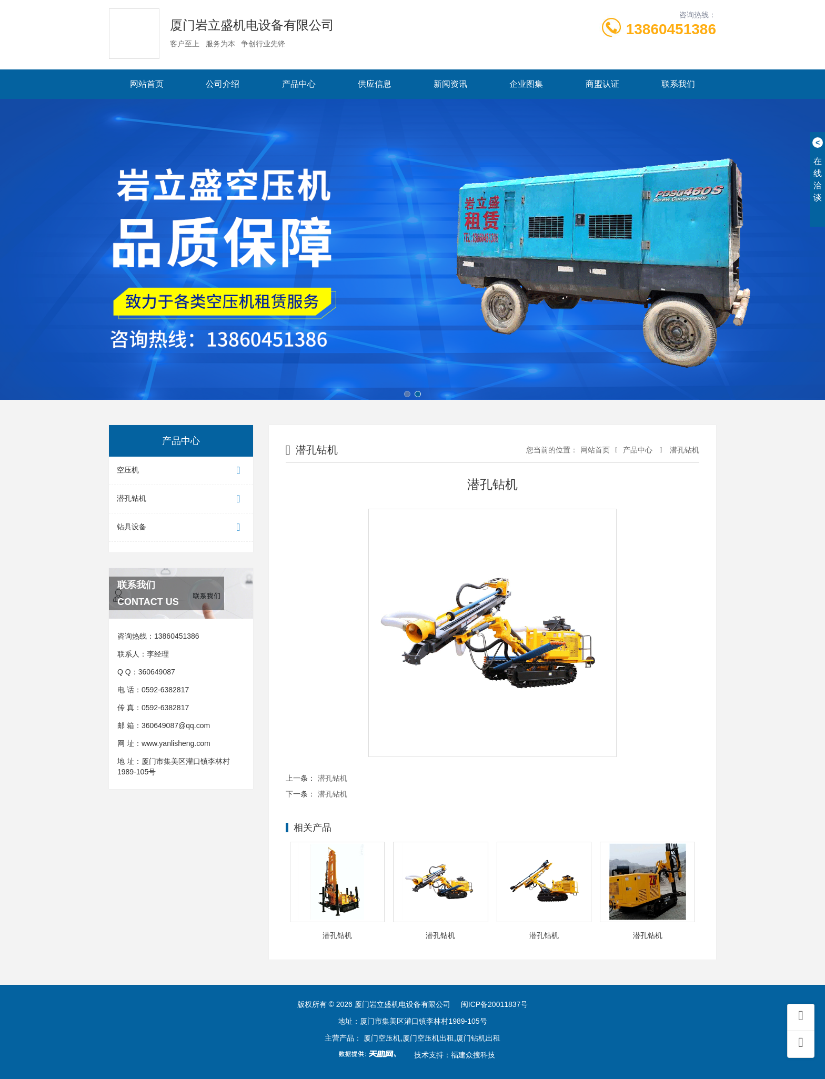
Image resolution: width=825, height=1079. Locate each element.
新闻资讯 (450, 83)
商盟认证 (602, 83)
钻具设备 (181, 527)
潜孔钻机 (181, 499)
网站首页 (147, 83)
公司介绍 (222, 83)
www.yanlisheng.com (176, 743)
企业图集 (526, 83)
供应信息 (374, 83)
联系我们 (678, 83)
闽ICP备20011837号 (494, 1004)
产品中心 (299, 83)
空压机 (181, 471)
